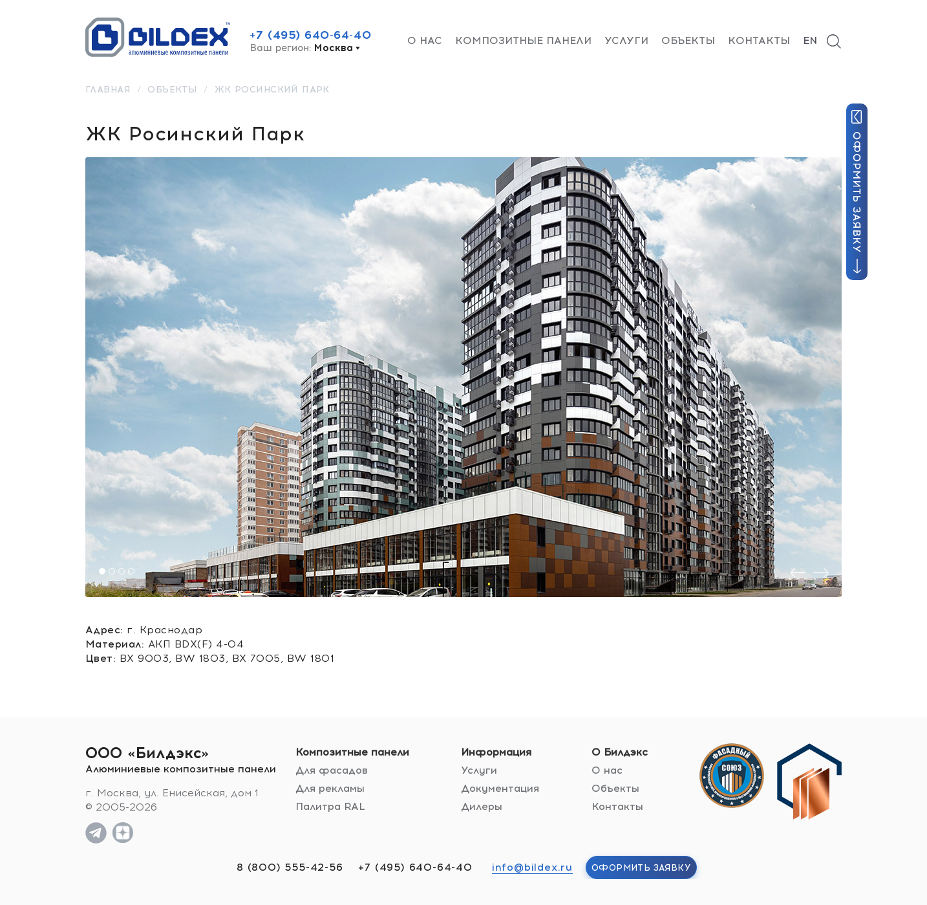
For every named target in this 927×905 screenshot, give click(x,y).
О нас (424, 40)
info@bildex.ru (532, 867)
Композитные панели (523, 40)
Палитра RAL (330, 806)
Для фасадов (331, 770)
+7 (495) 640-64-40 (310, 35)
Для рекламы (330, 788)
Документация (500, 788)
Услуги (626, 40)
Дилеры (481, 806)
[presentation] (797, 573)
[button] (102, 571)
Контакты (759, 40)
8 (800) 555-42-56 (290, 867)
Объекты (688, 40)
